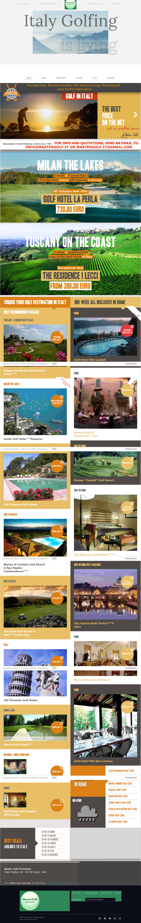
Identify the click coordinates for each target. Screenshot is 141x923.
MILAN (43, 78)
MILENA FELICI (95, 4)
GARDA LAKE (61, 78)
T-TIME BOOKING (47, 4)
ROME (29, 78)
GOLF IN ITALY (22, 4)
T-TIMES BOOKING (90, 893)
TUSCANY (79, 78)
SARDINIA (110, 78)
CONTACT (116, 4)
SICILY (95, 78)
